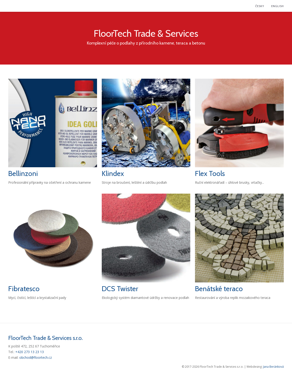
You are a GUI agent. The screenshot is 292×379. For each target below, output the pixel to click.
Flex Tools (210, 173)
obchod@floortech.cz (35, 357)
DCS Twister (120, 288)
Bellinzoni (23, 173)
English (277, 6)
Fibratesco (24, 288)
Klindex (113, 173)
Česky (259, 6)
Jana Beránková (273, 367)
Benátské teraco (219, 288)
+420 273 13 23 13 (29, 352)
